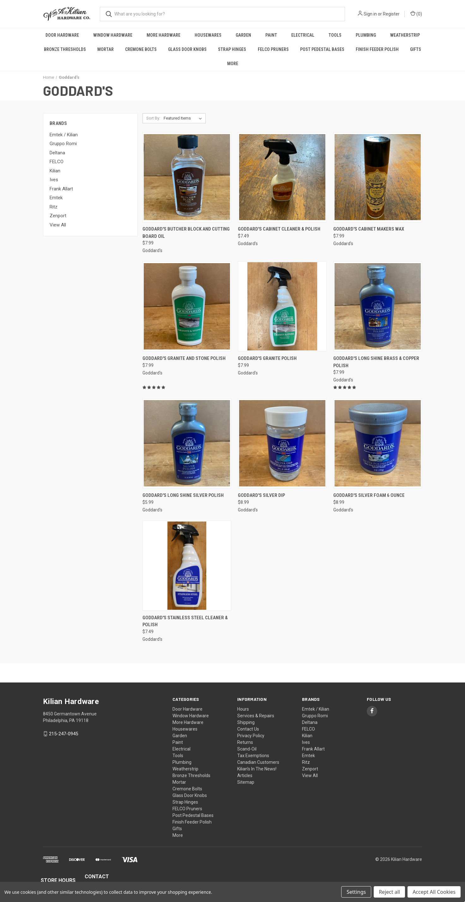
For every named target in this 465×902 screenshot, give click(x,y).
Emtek (56, 198)
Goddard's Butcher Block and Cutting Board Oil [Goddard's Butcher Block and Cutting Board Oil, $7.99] (186, 232)
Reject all (389, 891)
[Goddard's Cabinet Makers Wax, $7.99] (378, 177)
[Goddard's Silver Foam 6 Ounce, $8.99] (378, 443)
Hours (243, 709)
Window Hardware (112, 35)
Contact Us (248, 729)
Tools (335, 35)
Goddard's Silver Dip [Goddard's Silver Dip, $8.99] (261, 495)
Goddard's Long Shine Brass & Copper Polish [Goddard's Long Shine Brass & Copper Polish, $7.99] (376, 361)
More (232, 63)
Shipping (246, 722)
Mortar (105, 49)
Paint (271, 35)
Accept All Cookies (434, 891)
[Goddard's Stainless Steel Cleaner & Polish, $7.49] (187, 565)
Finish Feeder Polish (377, 49)
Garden (243, 35)
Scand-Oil (247, 748)
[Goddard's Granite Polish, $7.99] (282, 306)
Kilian (55, 171)
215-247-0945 (63, 734)
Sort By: (153, 118)
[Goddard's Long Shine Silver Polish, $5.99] (187, 443)
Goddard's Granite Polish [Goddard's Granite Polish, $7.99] (267, 358)
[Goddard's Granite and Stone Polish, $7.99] (187, 306)
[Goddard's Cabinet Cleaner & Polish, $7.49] (282, 177)
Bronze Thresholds (65, 49)
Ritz (53, 207)
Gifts (415, 49)
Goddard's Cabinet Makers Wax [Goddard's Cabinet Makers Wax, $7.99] (368, 229)
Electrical (302, 35)
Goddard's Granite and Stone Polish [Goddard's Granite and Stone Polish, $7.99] (184, 358)
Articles (244, 775)
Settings (356, 891)
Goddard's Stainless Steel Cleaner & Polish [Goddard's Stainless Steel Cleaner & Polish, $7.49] (185, 621)
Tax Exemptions (253, 755)
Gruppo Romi (63, 143)
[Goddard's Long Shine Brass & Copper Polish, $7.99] (378, 306)
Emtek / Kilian (64, 135)
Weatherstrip (405, 35)
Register (391, 13)
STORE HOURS (58, 880)
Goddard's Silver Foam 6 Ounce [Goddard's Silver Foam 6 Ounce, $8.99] (369, 495)
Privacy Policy (250, 735)
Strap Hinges (232, 49)
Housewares (208, 35)
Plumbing (366, 35)
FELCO (56, 161)
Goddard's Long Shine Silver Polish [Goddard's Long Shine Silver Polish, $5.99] (183, 495)
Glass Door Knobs (187, 49)
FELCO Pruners (273, 49)
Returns (245, 742)
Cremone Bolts (141, 49)
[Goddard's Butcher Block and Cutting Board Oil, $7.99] (187, 177)
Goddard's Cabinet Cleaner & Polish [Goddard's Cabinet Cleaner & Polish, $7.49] (279, 229)
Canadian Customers (258, 762)
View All (58, 225)
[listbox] (184, 118)
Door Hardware (62, 35)
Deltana (57, 153)
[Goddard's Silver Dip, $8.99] (282, 443)
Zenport (58, 216)
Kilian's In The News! (256, 768)
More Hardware (163, 35)
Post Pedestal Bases (322, 49)
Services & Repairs (255, 715)
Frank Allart (61, 189)
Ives (54, 179)
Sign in (370, 13)
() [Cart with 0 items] (416, 13)
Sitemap (245, 782)
